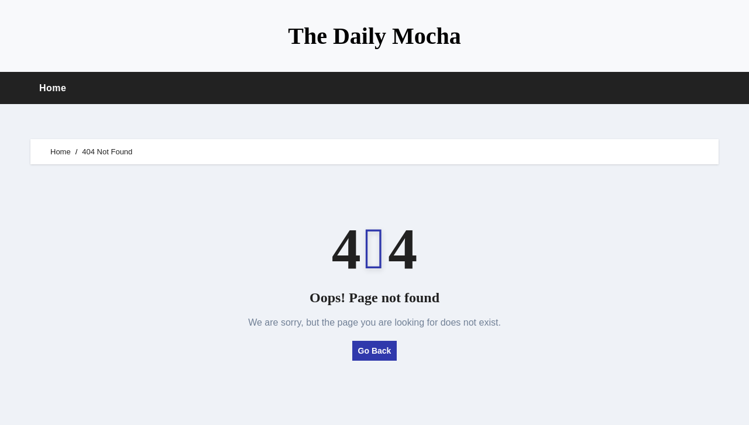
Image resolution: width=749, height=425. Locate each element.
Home (52, 88)
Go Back (374, 350)
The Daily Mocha (374, 36)
